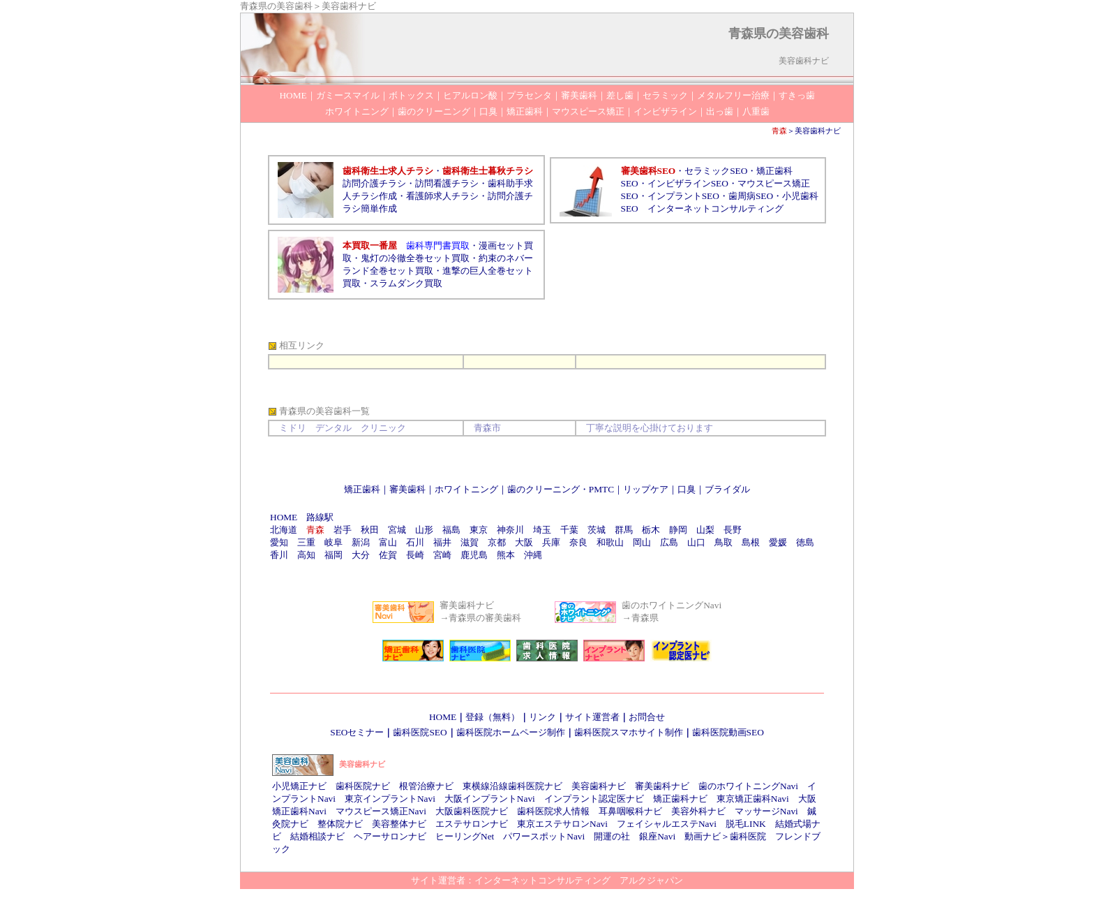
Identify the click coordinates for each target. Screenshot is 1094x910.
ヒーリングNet (464, 836)
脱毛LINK (746, 824)
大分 (361, 555)
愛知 (279, 542)
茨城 (596, 529)
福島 (451, 529)
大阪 (524, 542)
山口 (696, 542)
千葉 (569, 529)
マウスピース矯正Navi (381, 811)
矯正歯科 (362, 489)
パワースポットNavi (544, 836)
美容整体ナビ (399, 824)
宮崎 (442, 555)
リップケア (645, 489)
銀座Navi (657, 836)
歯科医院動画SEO (728, 732)
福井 (442, 542)
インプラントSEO (683, 196)
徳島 (805, 542)
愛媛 (778, 542)
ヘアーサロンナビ (390, 836)
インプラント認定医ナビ (594, 798)
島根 (751, 542)
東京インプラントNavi (390, 798)
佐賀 (388, 555)
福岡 (333, 555)
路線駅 (320, 517)
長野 (733, 529)
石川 (415, 542)
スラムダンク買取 (406, 283)
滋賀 (469, 542)
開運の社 (612, 836)
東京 (479, 529)
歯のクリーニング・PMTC (560, 489)
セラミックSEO (715, 171)
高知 (306, 555)
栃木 (651, 529)
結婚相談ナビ (317, 836)
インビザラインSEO (687, 183)
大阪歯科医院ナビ (471, 811)
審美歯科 (407, 489)
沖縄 (533, 555)
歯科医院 (748, 836)
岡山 (642, 542)
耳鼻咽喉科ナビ (630, 811)
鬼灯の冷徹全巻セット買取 (415, 258)
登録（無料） (492, 717)
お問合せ (647, 717)
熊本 (506, 555)
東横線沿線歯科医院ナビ (512, 786)
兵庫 (551, 542)
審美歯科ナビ (662, 786)
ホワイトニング (466, 489)
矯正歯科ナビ (680, 798)
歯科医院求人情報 (553, 811)
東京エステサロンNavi (562, 824)
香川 (279, 555)
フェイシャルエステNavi (667, 824)
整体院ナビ (340, 824)
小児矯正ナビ (299, 786)
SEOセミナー (357, 732)
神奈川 (510, 529)
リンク (542, 717)
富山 (388, 542)
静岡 (678, 529)
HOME (283, 517)
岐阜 (333, 542)
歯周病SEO (750, 196)
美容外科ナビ (698, 811)
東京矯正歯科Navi (753, 798)
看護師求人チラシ (442, 196)
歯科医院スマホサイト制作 (628, 732)
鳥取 (723, 542)
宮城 (397, 529)
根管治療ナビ (426, 786)
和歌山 (610, 542)
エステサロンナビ (471, 824)
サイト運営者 (592, 717)
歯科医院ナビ (363, 786)
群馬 (624, 529)
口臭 (686, 489)
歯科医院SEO (420, 732)
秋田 (370, 529)
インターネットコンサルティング (715, 208)
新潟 (361, 542)
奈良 (578, 542)
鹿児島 (474, 555)
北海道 (283, 529)
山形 (424, 529)
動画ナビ (702, 836)
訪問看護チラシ (447, 183)
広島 (669, 542)
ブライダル (727, 489)
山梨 (705, 529)
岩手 (343, 529)
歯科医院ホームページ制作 (510, 732)
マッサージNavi (766, 811)
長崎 (415, 555)
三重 (306, 542)
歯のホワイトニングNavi (748, 786)
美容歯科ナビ (818, 130)
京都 (497, 542)
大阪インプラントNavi (489, 798)
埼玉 (542, 529)
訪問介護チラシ (374, 183)
